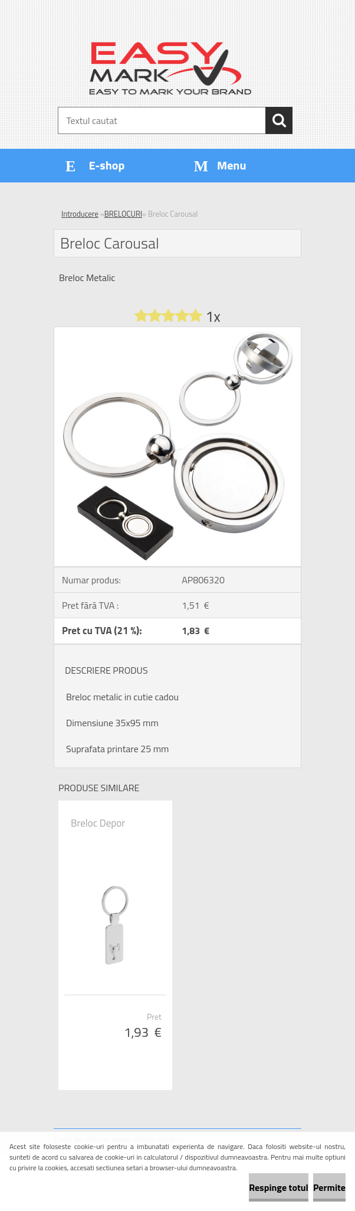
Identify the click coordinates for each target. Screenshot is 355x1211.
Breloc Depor (98, 823)
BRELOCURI (123, 214)
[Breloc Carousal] (177, 332)
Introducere (79, 214)
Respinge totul (278, 1187)
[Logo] (170, 68)
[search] (278, 120)
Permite (329, 1187)
